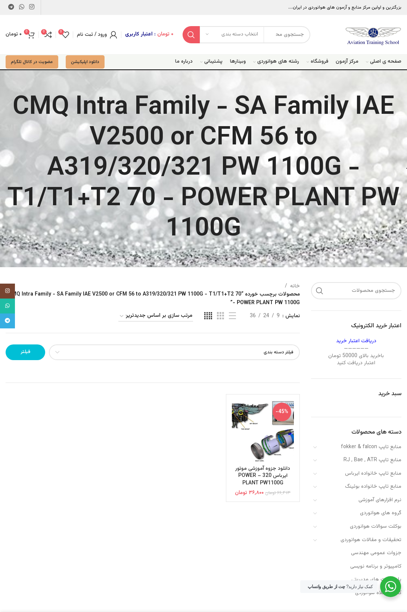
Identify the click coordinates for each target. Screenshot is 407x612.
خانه (295, 286)
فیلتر (25, 352)
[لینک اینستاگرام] (32, 7)
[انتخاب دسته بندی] (232, 35)
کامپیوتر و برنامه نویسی (375, 566)
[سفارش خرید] (155, 316)
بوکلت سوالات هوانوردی (375, 526)
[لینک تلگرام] (11, 7)
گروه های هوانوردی (380, 513)
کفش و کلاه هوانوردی (378, 593)
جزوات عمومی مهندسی (376, 553)
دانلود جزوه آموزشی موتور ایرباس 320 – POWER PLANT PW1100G (262, 476)
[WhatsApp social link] (21, 7)
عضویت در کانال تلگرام (32, 62)
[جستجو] (356, 290)
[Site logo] (373, 35)
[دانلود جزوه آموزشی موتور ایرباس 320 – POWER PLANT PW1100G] (263, 431)
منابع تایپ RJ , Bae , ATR (372, 460)
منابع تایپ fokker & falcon (371, 447)
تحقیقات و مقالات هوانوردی (371, 540)
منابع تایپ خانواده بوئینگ (373, 487)
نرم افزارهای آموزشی (379, 500)
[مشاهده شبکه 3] (220, 316)
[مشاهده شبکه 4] (208, 316)
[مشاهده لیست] (232, 316)
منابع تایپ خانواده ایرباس (373, 473)
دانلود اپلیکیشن (85, 62)
